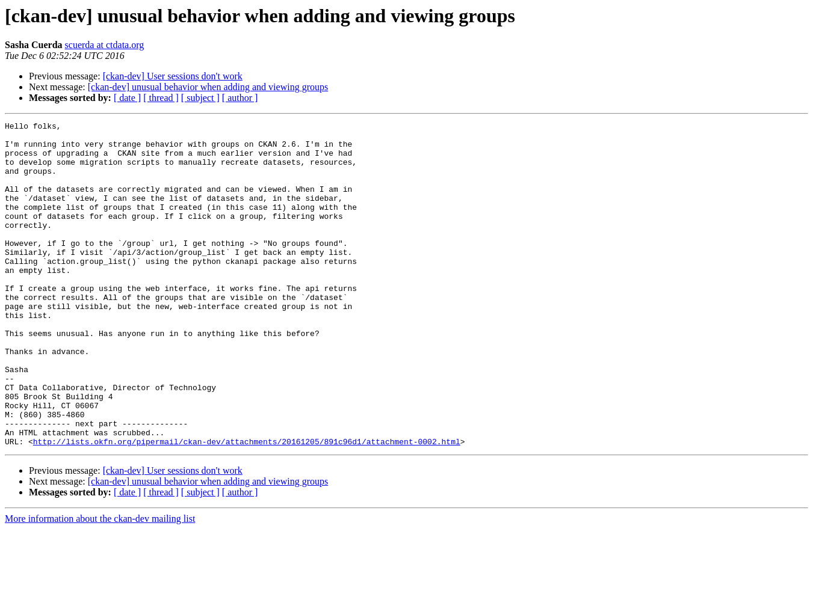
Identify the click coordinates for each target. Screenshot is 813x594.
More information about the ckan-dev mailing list (100, 583)
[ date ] (127, 98)
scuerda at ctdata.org (104, 45)
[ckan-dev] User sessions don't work (173, 76)
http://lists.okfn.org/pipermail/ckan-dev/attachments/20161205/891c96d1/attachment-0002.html (246, 506)
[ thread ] (161, 98)
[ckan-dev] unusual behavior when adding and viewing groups (208, 87)
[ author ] (240, 98)
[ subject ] (200, 98)
